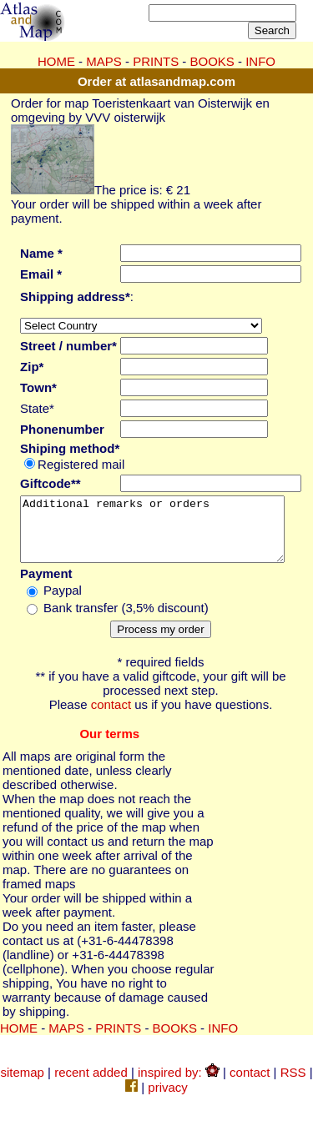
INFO (260, 61)
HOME (56, 61)
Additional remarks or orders (161, 535)
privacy (168, 1100)
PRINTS (156, 61)
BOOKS (212, 61)
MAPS (104, 61)
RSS (293, 1085)
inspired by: (179, 1085)
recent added (91, 1085)
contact (111, 717)
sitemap (22, 1085)
